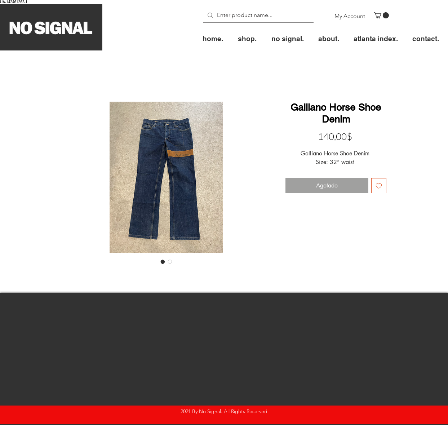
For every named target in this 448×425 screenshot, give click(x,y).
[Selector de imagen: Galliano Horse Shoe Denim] (163, 261)
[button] (381, 15)
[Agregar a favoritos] (378, 185)
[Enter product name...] (257, 15)
